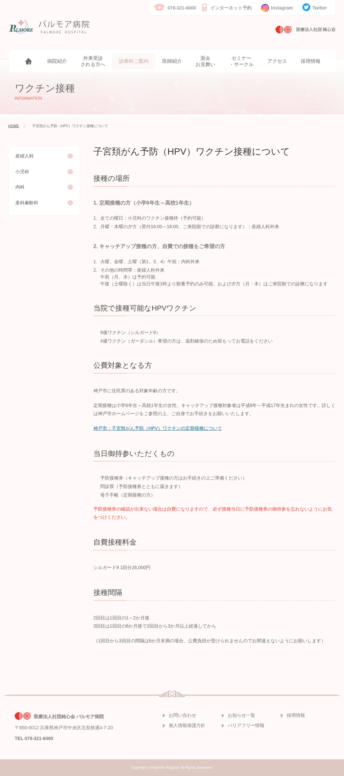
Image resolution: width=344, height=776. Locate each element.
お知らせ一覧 (241, 715)
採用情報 (310, 61)
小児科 (22, 171)
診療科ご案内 (133, 61)
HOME (13, 126)
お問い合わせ (182, 715)
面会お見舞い (205, 61)
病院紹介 (57, 61)
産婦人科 (24, 156)
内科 (20, 187)
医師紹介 (172, 61)
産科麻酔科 (26, 202)
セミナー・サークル (241, 61)
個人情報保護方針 (187, 725)
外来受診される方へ (93, 61)
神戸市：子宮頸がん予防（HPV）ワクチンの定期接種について (157, 428)
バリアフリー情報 (246, 725)
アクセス (277, 61)
